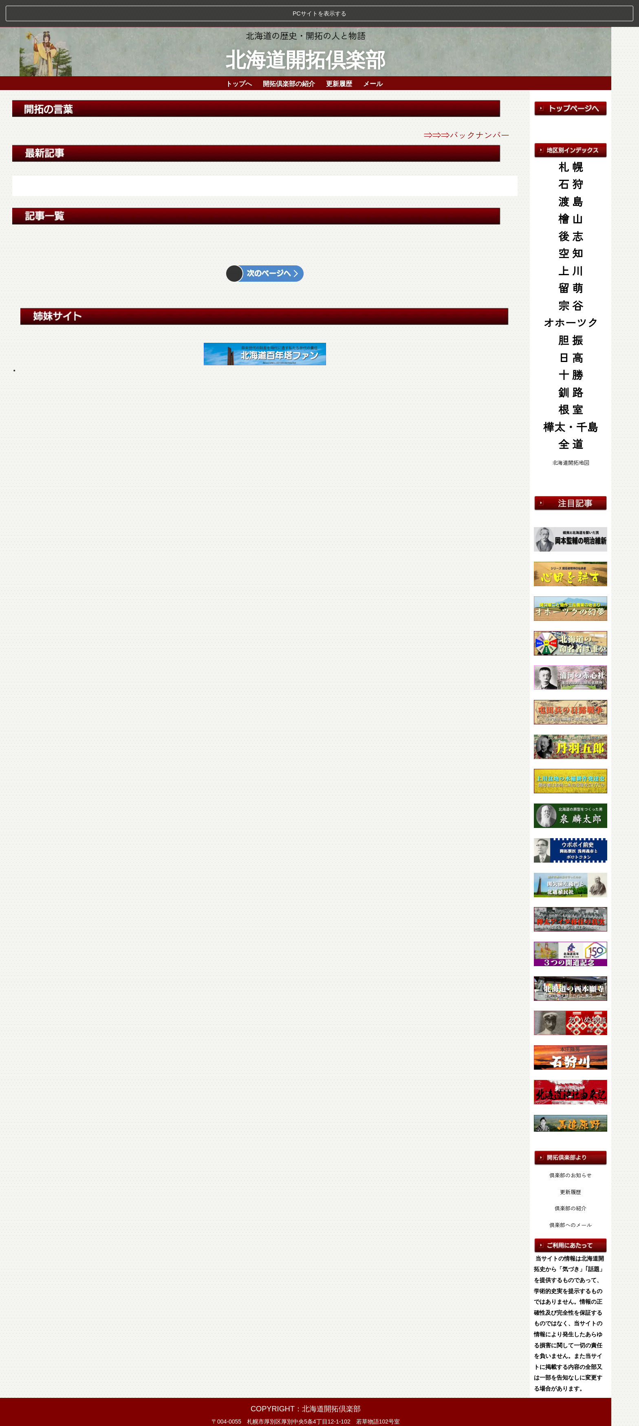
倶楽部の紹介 (570, 1181)
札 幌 (570, 140)
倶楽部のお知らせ (570, 1148)
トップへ (239, 55)
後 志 (570, 209)
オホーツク (570, 296)
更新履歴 (339, 55)
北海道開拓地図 (570, 435)
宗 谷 (570, 278)
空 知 (570, 226)
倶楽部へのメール (570, 1198)
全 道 (570, 417)
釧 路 (570, 365)
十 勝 (570, 348)
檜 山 (570, 192)
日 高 (570, 330)
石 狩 (570, 157)
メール (373, 55)
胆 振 (570, 313)
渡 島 (570, 174)
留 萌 (570, 261)
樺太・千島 (570, 400)
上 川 (570, 244)
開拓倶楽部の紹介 (289, 55)
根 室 (570, 383)
